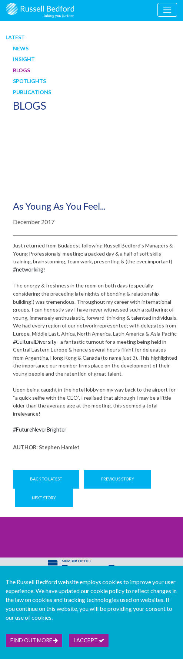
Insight (24, 59)
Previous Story (117, 478)
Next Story (44, 497)
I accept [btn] (88, 640)
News (21, 48)
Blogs (21, 70)
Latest (15, 37)
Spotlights (29, 81)
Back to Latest (46, 478)
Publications (32, 92)
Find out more (34, 640)
